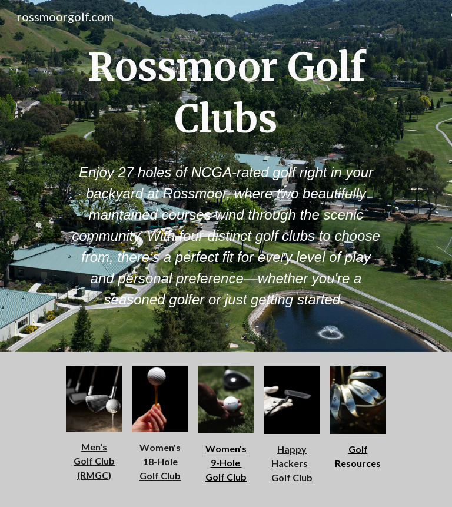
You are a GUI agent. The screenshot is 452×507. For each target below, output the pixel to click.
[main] (225, 93)
